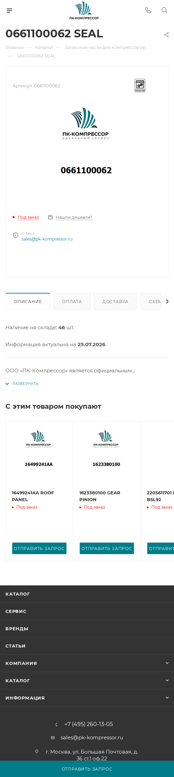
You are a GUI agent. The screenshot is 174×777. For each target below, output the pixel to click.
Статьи (15, 646)
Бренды (16, 628)
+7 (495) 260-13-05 (88, 724)
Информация (25, 698)
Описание (28, 301)
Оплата (72, 301)
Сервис (15, 611)
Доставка (115, 301)
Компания (21, 663)
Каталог (17, 594)
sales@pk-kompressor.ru (47, 239)
